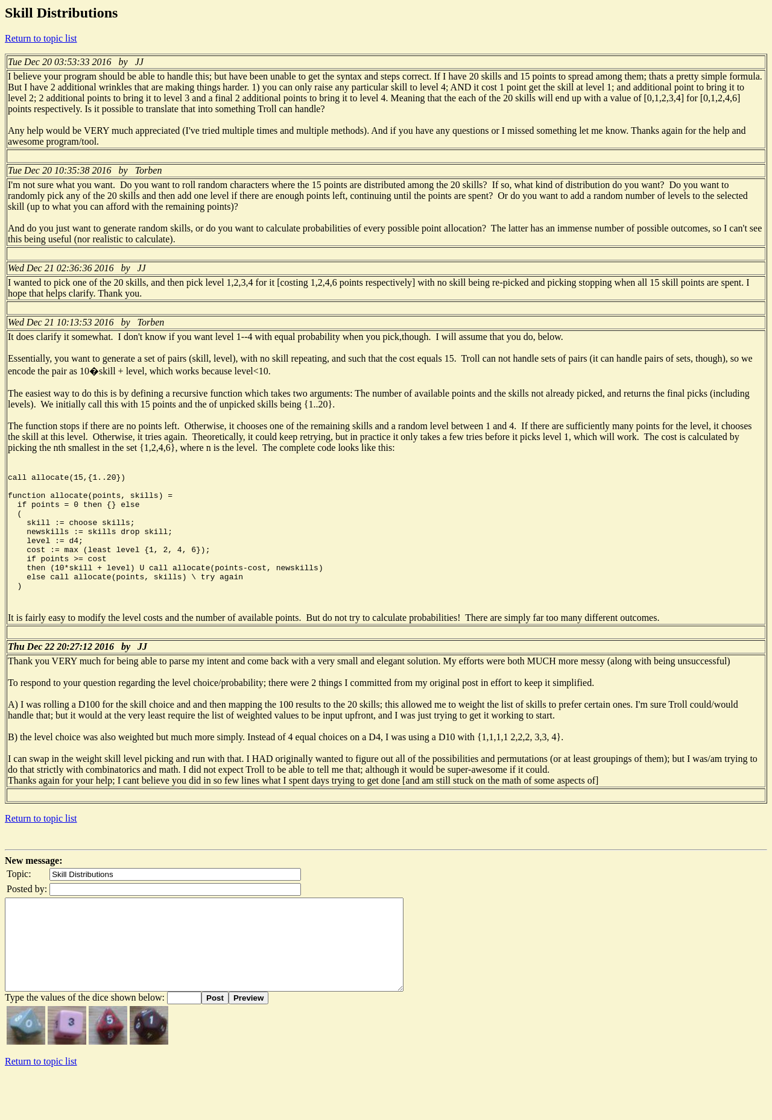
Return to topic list (41, 38)
